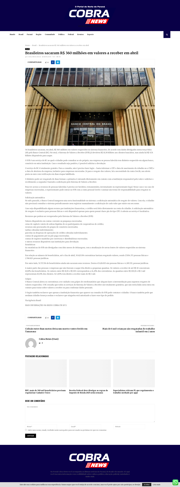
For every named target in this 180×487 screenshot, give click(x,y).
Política (61, 34)
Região (38, 34)
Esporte (90, 34)
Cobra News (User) (34, 57)
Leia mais (156, 484)
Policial (71, 34)
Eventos (80, 34)
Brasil (21, 34)
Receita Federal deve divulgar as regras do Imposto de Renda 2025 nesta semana (88, 391)
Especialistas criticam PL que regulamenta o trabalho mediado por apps (133, 391)
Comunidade (50, 34)
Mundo (12, 34)
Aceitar (147, 485)
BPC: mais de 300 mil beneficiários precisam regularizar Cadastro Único (45, 391)
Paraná (29, 34)
